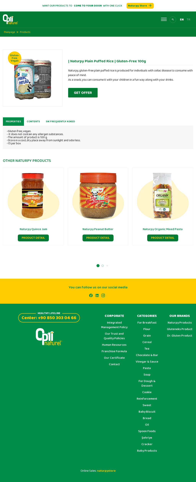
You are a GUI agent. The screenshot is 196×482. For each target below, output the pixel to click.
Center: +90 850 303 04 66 (49, 317)
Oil (147, 425)
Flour (146, 329)
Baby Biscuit (147, 412)
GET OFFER (83, 93)
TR (188, 19)
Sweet (147, 405)
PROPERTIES (13, 125)
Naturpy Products (180, 323)
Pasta (147, 368)
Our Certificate (114, 358)
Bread (147, 418)
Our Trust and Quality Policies (114, 336)
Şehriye (147, 438)
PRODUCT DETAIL (33, 241)
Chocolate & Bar (147, 355)
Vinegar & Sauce (147, 361)
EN (182, 19)
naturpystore (106, 470)
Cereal (147, 342)
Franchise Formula (114, 351)
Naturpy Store (140, 6)
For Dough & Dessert (147, 383)
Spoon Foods (147, 431)
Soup (147, 374)
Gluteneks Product (179, 329)
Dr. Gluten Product (179, 336)
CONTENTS (33, 125)
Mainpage (9, 32)
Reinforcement (147, 399)
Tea (147, 348)
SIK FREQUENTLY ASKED (60, 125)
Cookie (147, 392)
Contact (114, 364)
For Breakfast (147, 323)
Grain (147, 336)
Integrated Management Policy (114, 325)
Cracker (147, 444)
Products (25, 32)
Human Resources (114, 345)
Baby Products (147, 451)
